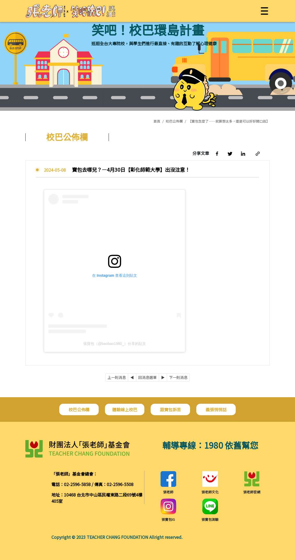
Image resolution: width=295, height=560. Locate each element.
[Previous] (132, 377)
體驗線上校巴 (124, 409)
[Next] (163, 377)
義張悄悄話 (216, 409)
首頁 (157, 121)
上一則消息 (117, 377)
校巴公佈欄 (174, 121)
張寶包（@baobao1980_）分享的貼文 (114, 344)
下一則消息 (178, 377)
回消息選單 (147, 377)
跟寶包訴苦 (170, 409)
